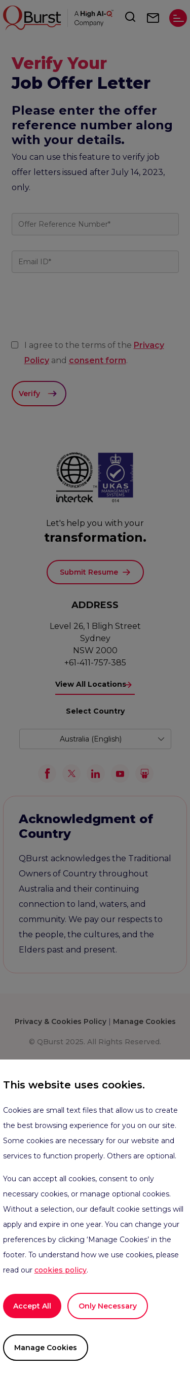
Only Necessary (108, 1306)
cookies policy (60, 1270)
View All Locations (90, 684)
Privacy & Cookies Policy (60, 1021)
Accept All (32, 1306)
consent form (97, 360)
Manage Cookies (45, 1347)
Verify (29, 393)
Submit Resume (89, 572)
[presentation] (89, 326)
